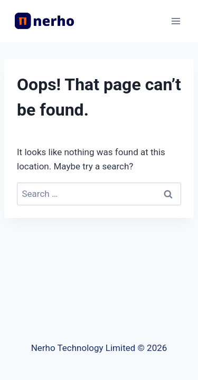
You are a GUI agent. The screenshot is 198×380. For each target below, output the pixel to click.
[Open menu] (175, 21)
